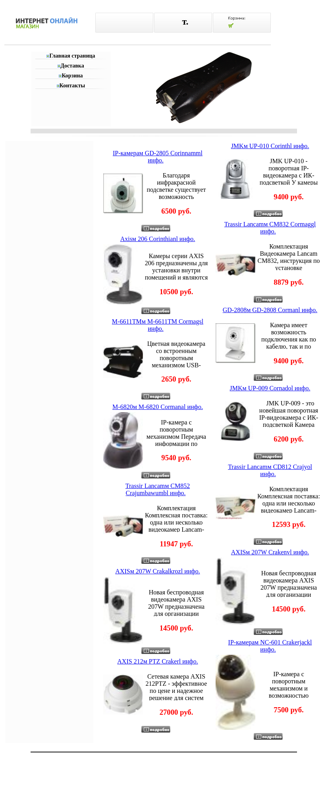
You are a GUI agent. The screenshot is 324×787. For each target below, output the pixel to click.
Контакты (72, 86)
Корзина (72, 76)
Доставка (72, 66)
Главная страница (72, 56)
